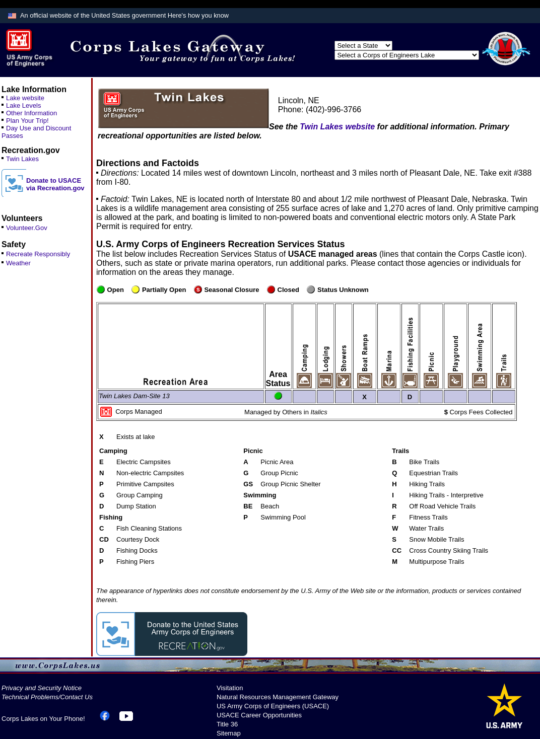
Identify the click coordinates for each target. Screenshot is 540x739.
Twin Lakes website (337, 126)
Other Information (31, 113)
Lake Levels (23, 105)
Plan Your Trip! (27, 120)
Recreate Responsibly (38, 254)
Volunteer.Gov (26, 228)
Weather (18, 263)
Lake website (25, 98)
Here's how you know (198, 15)
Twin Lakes (22, 159)
